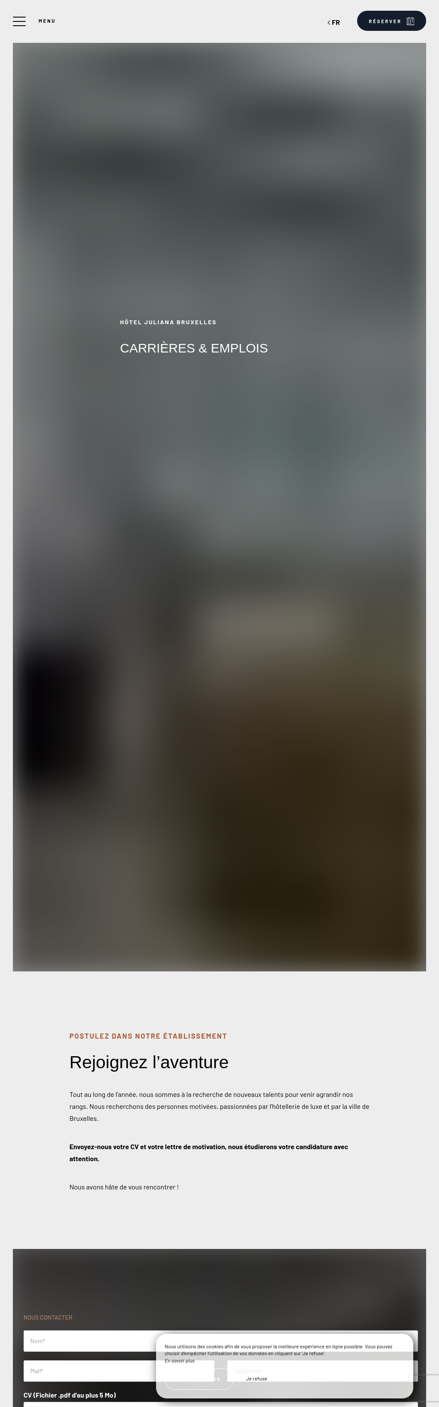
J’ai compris (199, 1379)
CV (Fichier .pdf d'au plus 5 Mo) (70, 1395)
